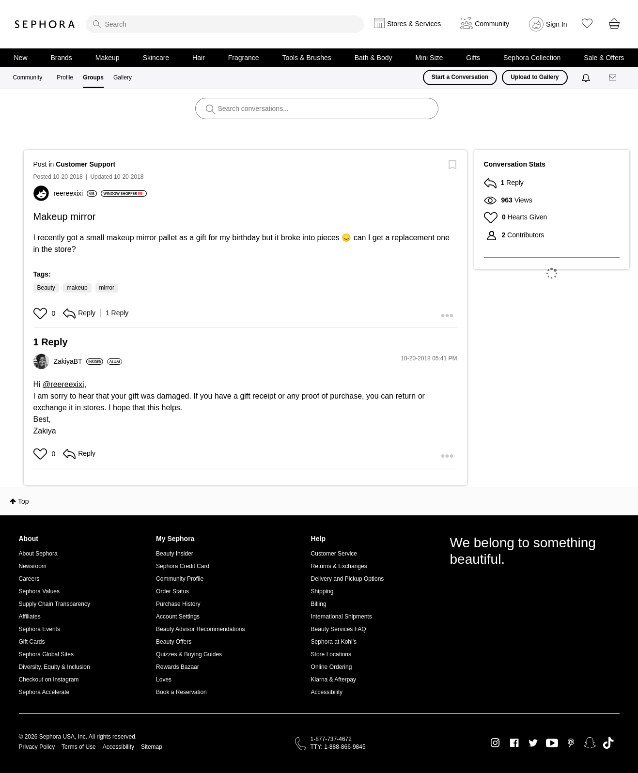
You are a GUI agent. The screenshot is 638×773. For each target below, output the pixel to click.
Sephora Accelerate (44, 692)
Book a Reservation (181, 692)
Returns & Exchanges (339, 566)
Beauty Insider (174, 553)
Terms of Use (79, 746)
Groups (93, 77)
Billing (319, 604)
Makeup (107, 58)
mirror (106, 287)
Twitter (533, 743)
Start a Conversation (460, 77)
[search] (225, 24)
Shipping (322, 591)
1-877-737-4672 (331, 739)
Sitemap (151, 746)
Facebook (514, 743)
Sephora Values (39, 591)
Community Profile (179, 578)
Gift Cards (32, 641)
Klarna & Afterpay (333, 679)
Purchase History (178, 604)
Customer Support (85, 164)
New (21, 58)
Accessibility (326, 692)
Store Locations (331, 654)
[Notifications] (587, 77)
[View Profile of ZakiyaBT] (79, 361)
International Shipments (341, 616)
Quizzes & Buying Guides (189, 654)
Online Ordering (331, 667)
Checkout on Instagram (49, 679)
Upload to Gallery (535, 77)
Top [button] (23, 501)
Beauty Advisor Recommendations (200, 629)
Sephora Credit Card (182, 566)
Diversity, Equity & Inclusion (54, 667)
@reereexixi (63, 384)
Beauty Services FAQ (338, 629)
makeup (77, 287)
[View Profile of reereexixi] (75, 193)
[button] (41, 313)
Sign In (556, 24)
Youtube (552, 743)
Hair (198, 58)
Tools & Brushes (306, 58)
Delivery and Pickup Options (347, 578)
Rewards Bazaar (177, 667)
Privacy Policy (37, 746)
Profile (65, 77)
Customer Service (334, 553)
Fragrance (243, 58)
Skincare (156, 58)
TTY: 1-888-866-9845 (338, 746)
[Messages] (613, 78)
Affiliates (30, 616)
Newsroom (33, 566)
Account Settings (178, 616)
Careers (29, 578)
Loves (163, 679)
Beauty (46, 287)
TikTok (608, 743)
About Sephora (38, 553)
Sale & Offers (604, 58)
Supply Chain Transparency (54, 604)
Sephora (45, 24)
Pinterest (571, 743)
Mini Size (429, 58)
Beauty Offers (173, 641)
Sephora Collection (531, 58)
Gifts (473, 58)
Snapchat (590, 743)
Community (28, 77)
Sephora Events (39, 629)
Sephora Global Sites (46, 654)
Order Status (172, 591)
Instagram (495, 743)
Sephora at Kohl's (334, 641)
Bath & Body (373, 58)
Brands (61, 58)
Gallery (122, 77)
